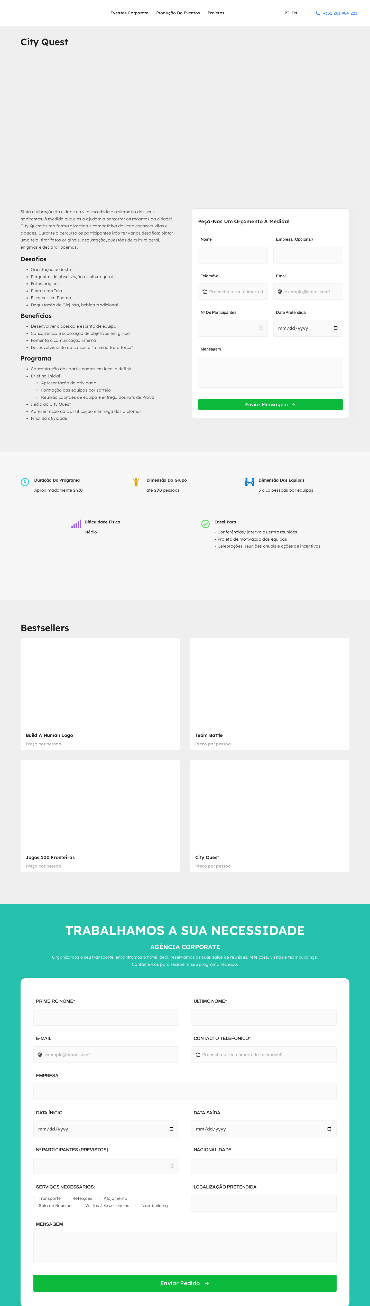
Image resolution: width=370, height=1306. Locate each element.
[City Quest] (269, 816)
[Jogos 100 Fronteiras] (100, 816)
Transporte (50, 1198)
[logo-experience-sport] (38, 8)
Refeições (82, 1198)
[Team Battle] (269, 694)
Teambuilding (154, 1205)
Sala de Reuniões (56, 1205)
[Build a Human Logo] (100, 694)
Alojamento (115, 1198)
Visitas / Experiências (107, 1205)
